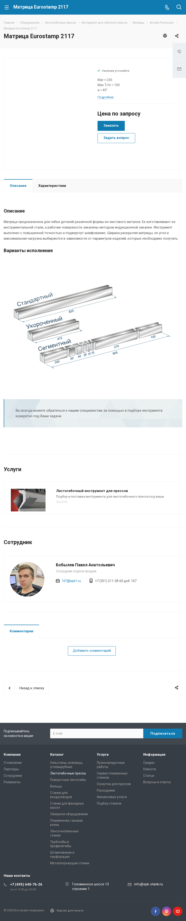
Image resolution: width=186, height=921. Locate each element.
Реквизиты (12, 782)
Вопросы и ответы (157, 782)
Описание (18, 186)
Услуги (103, 754)
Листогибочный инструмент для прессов (92, 491)
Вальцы (56, 786)
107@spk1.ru (71, 581)
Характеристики (52, 186)
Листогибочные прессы (68, 773)
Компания (12, 754)
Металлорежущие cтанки (69, 863)
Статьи (148, 775)
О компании (13, 762)
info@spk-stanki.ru (148, 884)
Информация (154, 754)
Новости (149, 769)
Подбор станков (109, 803)
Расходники (106, 790)
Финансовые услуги (112, 797)
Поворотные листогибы (68, 780)
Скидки (148, 762)
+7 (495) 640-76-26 (26, 884)
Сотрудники (13, 775)
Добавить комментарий (92, 650)
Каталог (57, 754)
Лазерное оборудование (69, 814)
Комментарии (21, 631)
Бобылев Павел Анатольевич (85, 564)
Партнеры (11, 769)
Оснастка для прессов (114, 784)
